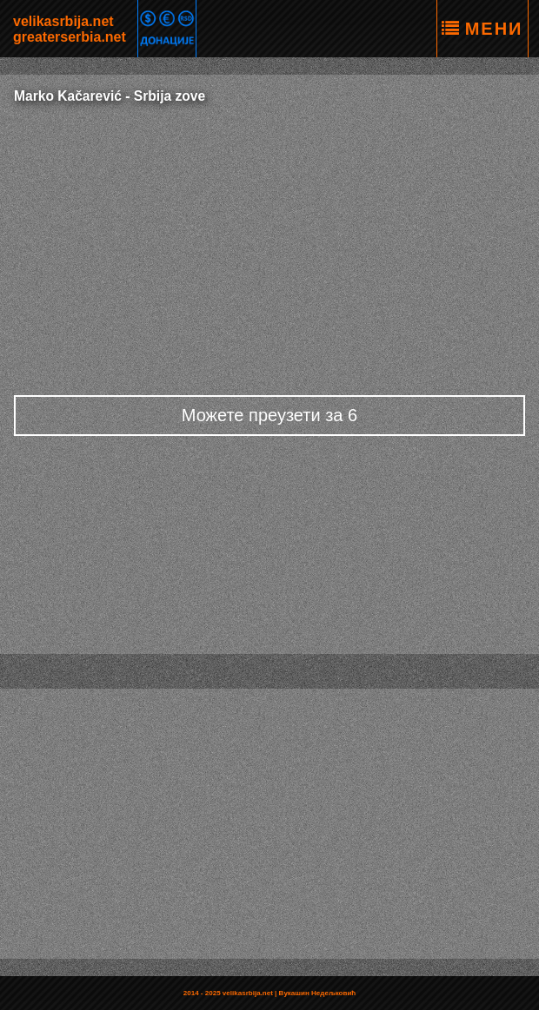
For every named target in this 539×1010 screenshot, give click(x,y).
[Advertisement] (269, 243)
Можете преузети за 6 (269, 415)
